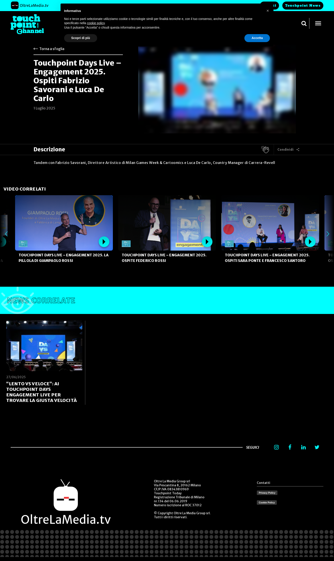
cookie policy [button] (96, 23)
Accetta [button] (257, 38)
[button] (267, 10)
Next (327, 234)
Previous (6, 234)
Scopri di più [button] (80, 38)
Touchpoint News (303, 5)
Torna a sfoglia (51, 49)
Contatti (263, 483)
